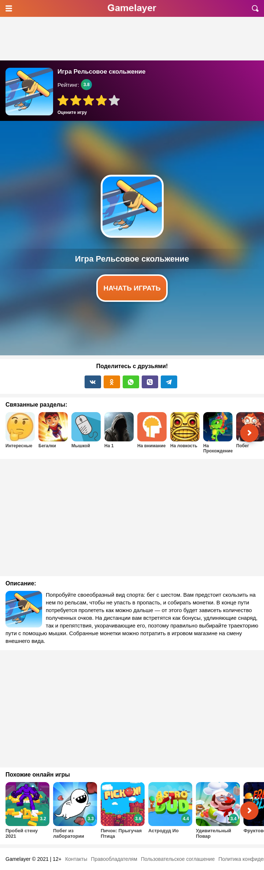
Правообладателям (114, 859)
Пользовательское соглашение (178, 859)
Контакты (76, 859)
